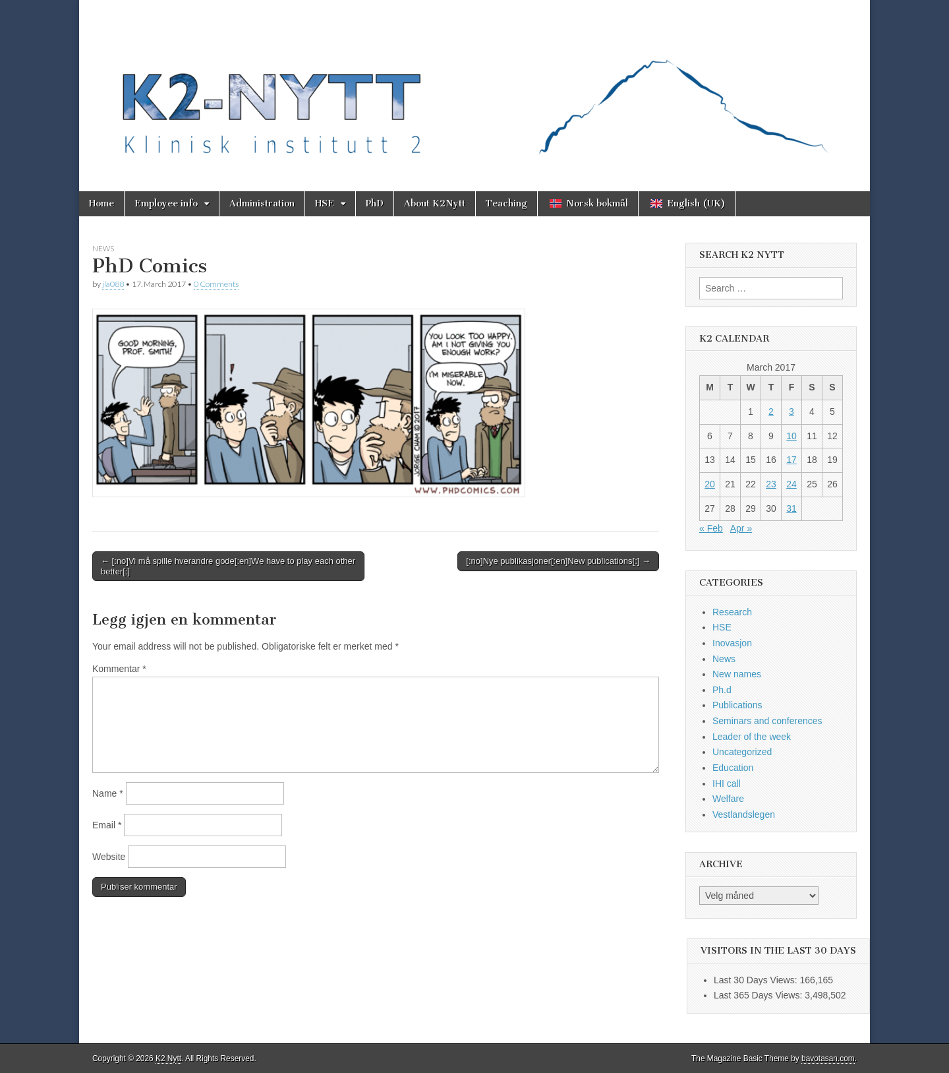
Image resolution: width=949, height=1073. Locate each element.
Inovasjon (732, 643)
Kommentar (119, 668)
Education (732, 767)
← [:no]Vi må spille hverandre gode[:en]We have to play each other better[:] (228, 566)
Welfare (728, 798)
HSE (324, 203)
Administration (262, 203)
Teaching (506, 203)
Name (107, 793)
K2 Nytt (168, 1058)
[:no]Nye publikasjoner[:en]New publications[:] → (558, 561)
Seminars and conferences (767, 721)
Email (106, 825)
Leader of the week (751, 736)
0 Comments (216, 284)
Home (101, 203)
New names (736, 674)
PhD (375, 203)
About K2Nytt (434, 203)
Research (732, 612)
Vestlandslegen (743, 814)
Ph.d (722, 690)
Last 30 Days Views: (756, 980)
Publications (737, 705)
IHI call (726, 783)
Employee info (166, 203)
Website (108, 856)
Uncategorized (742, 752)
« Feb (711, 528)
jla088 (113, 284)
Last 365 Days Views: (759, 995)
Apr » (741, 528)
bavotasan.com (828, 1058)
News (103, 248)
